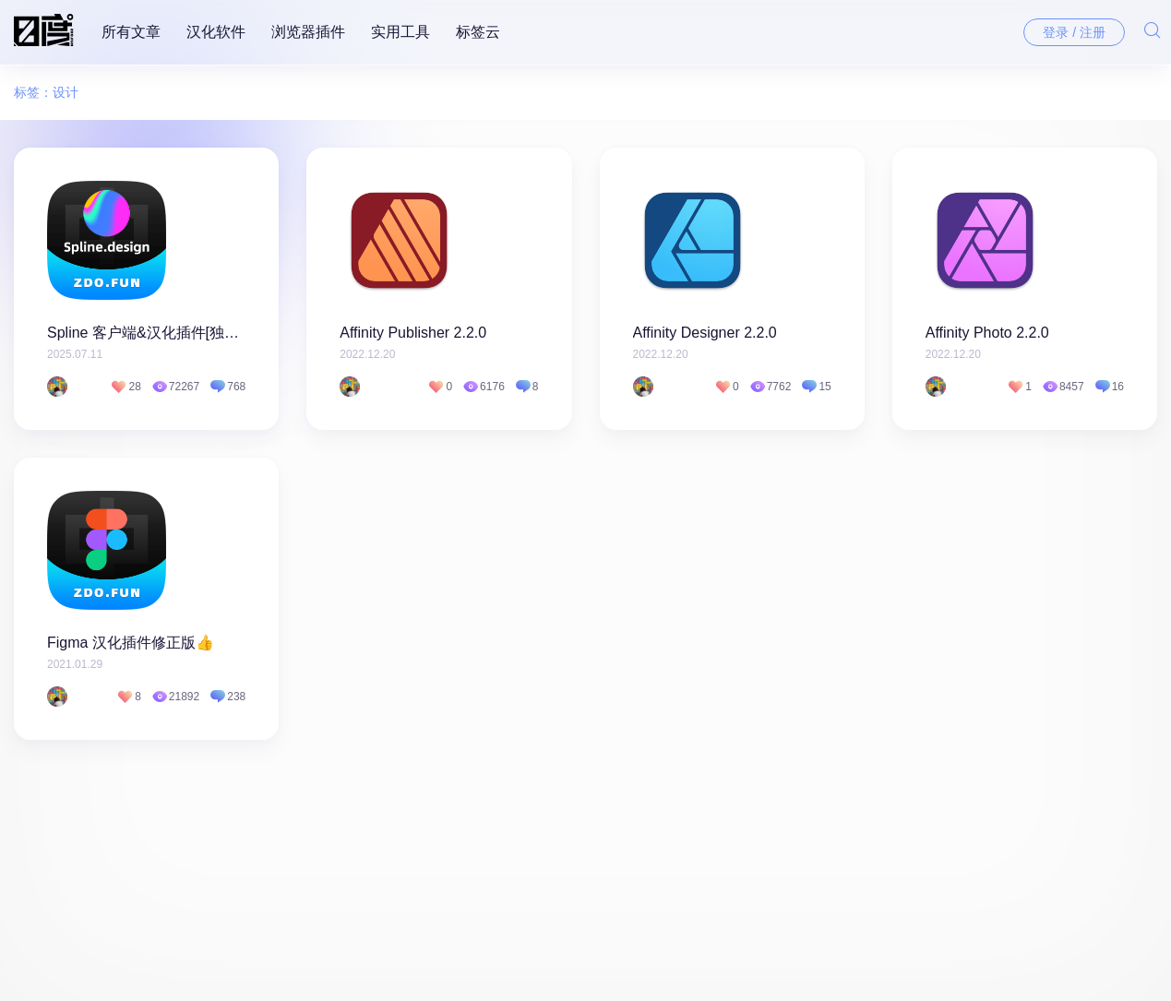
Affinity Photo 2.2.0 (987, 332)
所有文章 (131, 32)
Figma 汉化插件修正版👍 (130, 642)
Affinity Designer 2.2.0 (705, 332)
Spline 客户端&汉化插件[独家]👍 (146, 332)
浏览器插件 (308, 32)
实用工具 (400, 32)
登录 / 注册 (1074, 32)
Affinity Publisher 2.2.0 (413, 332)
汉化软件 (215, 32)
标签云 (478, 32)
